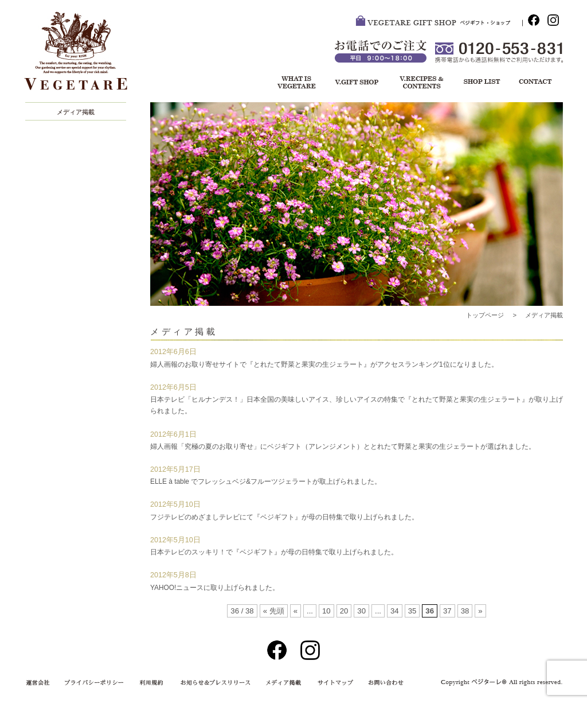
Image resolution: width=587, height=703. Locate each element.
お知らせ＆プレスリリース (213, 683)
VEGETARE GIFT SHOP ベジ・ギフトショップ (439, 23)
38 (465, 611)
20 (344, 611)
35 (412, 611)
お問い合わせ (534, 83)
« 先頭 (273, 611)
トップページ (485, 315)
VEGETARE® (81, 56)
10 (326, 611)
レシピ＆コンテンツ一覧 (419, 83)
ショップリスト (477, 83)
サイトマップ (333, 683)
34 (394, 611)
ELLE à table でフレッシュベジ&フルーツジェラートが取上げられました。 (265, 481)
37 (447, 611)
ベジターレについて (293, 83)
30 (361, 611)
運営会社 (41, 683)
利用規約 (153, 683)
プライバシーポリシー (95, 683)
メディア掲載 (76, 111)
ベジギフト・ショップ (356, 83)
